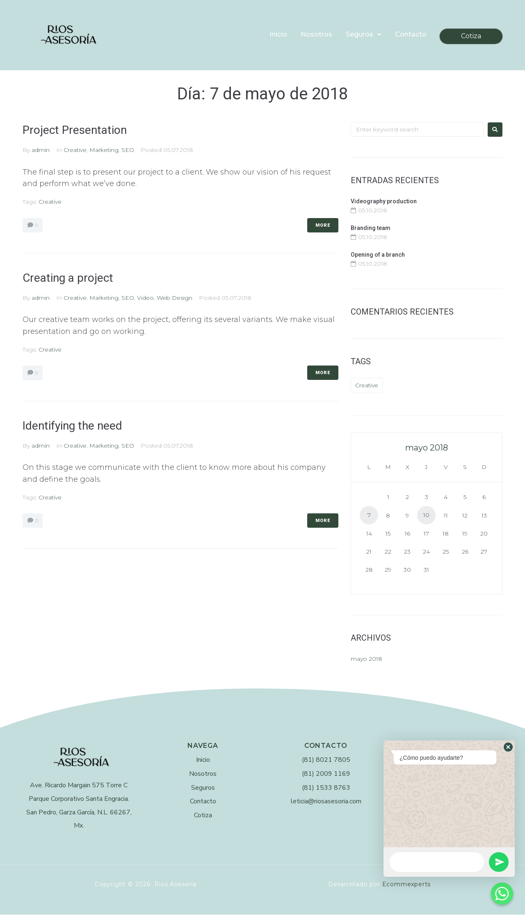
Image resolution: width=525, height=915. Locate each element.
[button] (508, 747)
